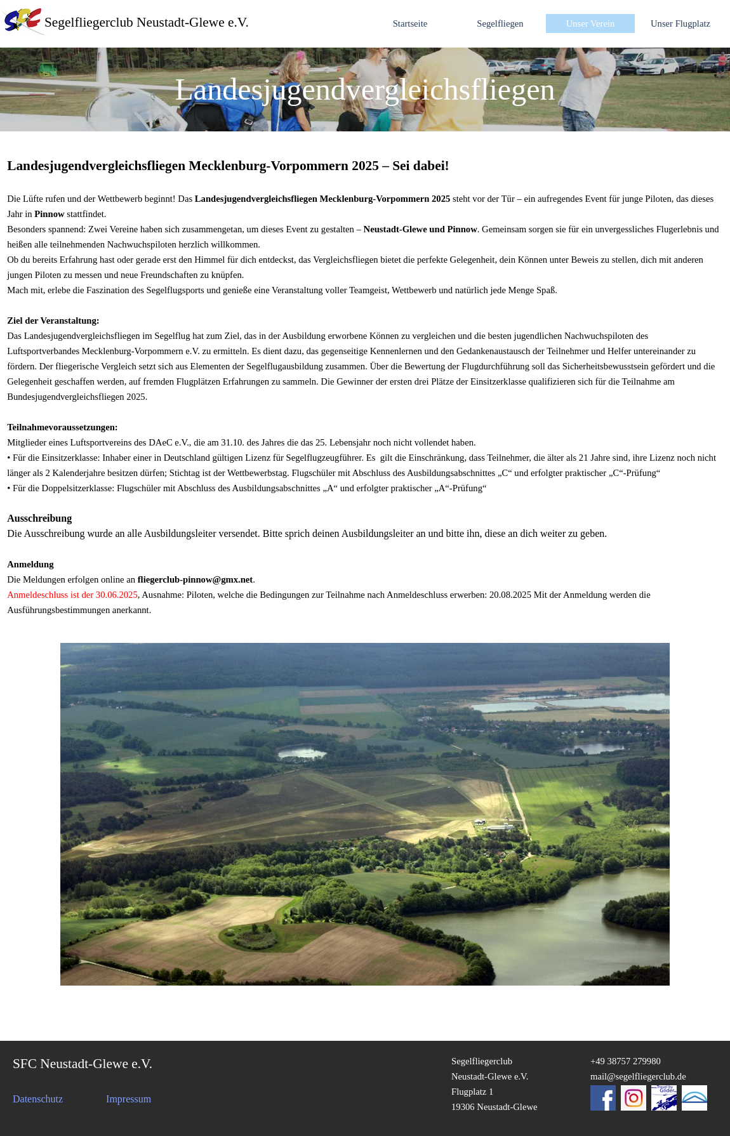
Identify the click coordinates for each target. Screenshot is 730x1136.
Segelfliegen (500, 23)
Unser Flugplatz (680, 23)
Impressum (128, 1098)
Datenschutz (38, 1098)
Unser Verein (590, 23)
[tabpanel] (365, 89)
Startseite (410, 23)
